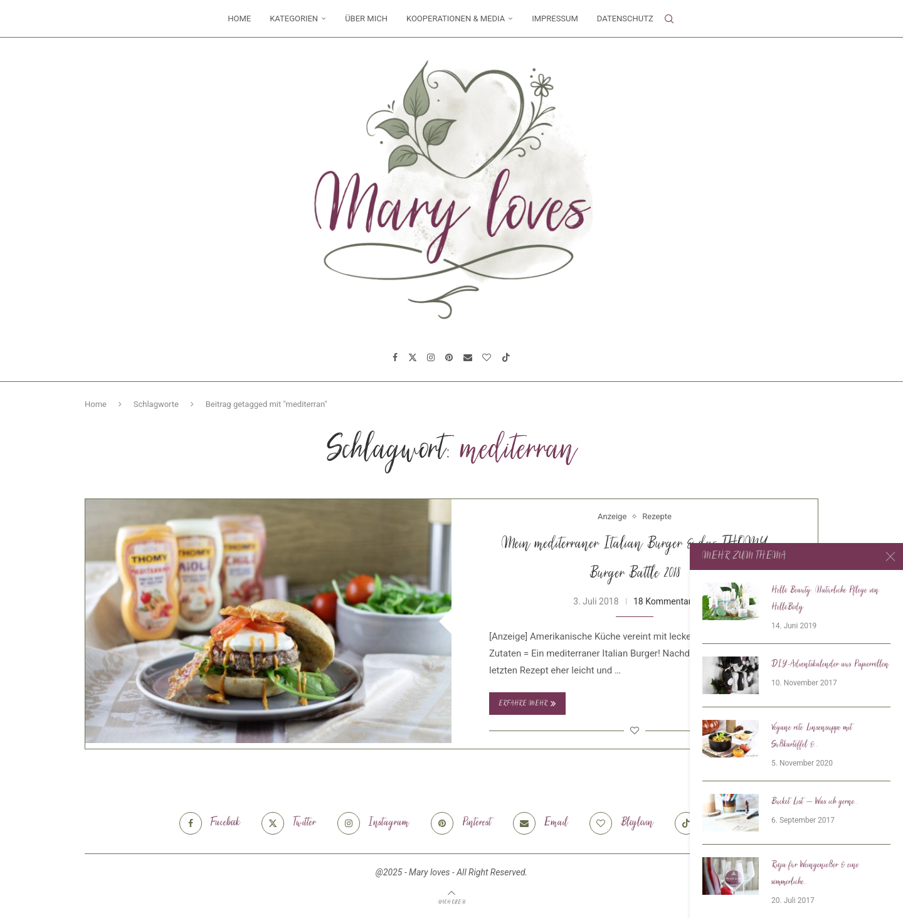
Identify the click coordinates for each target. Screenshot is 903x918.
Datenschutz (625, 18)
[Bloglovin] (486, 357)
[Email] (467, 357)
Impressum (555, 18)
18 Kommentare (664, 601)
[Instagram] (431, 357)
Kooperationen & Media (455, 18)
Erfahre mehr (527, 704)
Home (239, 18)
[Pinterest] (449, 357)
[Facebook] (395, 357)
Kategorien (294, 18)
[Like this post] (634, 730)
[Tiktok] (506, 357)
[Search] (669, 19)
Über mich (366, 18)
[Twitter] (412, 357)
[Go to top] (451, 901)
